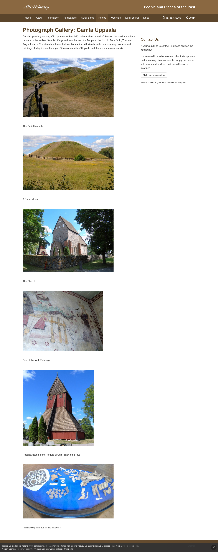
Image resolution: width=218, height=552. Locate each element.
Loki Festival (132, 17)
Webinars (116, 17)
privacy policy (25, 549)
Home (28, 17)
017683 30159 (171, 17)
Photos (102, 17)
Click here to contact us (154, 75)
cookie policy (134, 546)
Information (53, 17)
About (39, 17)
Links (146, 17)
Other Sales (87, 17)
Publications (70, 17)
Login (190, 17)
